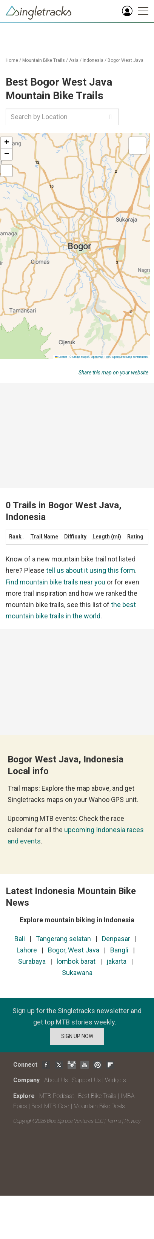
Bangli (119, 950)
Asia (74, 60)
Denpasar (116, 939)
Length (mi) (106, 537)
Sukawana (77, 973)
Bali (19, 939)
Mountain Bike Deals (99, 1106)
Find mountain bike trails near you (55, 582)
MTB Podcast (56, 1095)
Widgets (115, 1080)
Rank (15, 537)
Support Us (86, 1080)
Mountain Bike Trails (43, 60)
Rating (135, 537)
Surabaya (32, 961)
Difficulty (75, 537)
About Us (56, 1080)
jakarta (116, 961)
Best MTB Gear (50, 1106)
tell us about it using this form (90, 570)
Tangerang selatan (63, 939)
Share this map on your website (113, 373)
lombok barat (76, 961)
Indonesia (93, 60)
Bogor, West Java (73, 950)
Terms (114, 1121)
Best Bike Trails (97, 1095)
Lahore (27, 950)
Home (12, 60)
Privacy (132, 1121)
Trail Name (44, 537)
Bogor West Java (125, 60)
